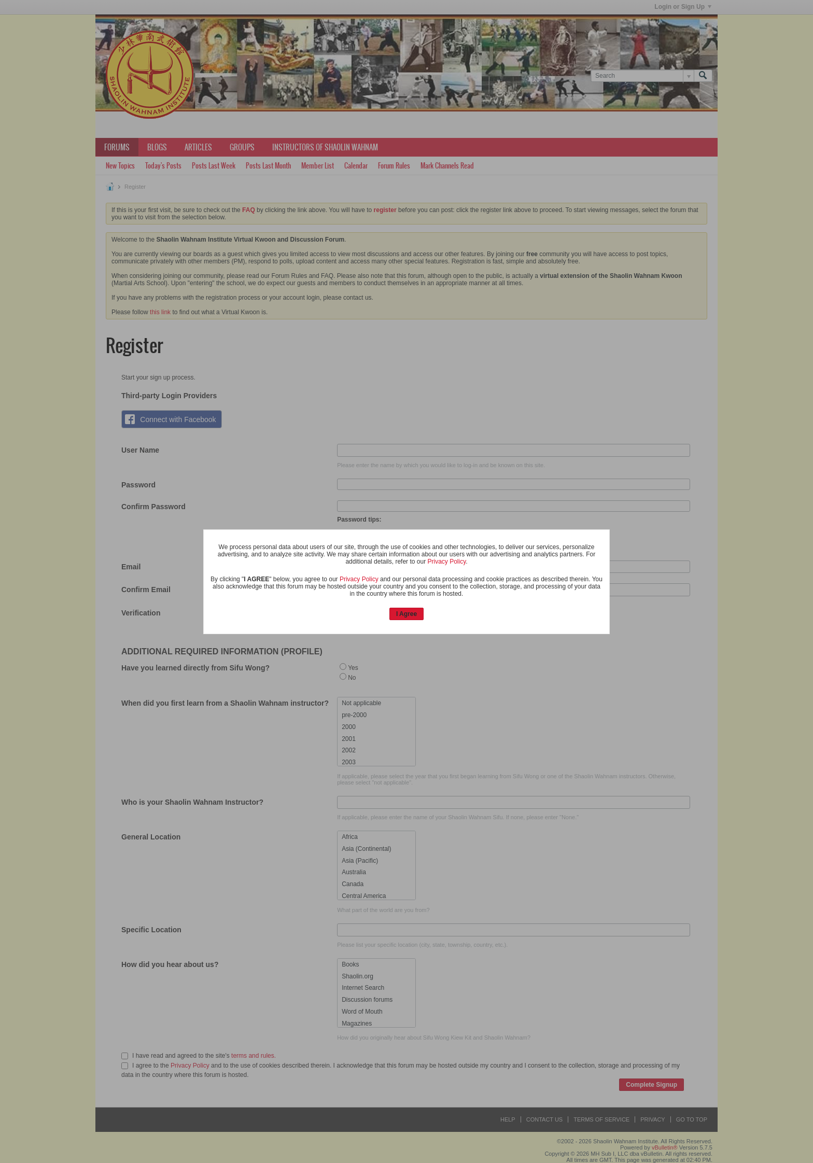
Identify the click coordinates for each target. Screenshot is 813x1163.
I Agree (406, 614)
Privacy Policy (446, 561)
